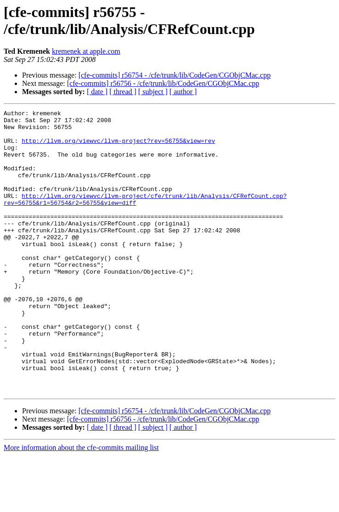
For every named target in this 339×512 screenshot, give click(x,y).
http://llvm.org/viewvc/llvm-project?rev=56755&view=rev (118, 147)
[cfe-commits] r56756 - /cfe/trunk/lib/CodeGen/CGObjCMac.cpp (163, 83)
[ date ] (97, 92)
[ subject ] (153, 92)
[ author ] (183, 92)
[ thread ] (122, 92)
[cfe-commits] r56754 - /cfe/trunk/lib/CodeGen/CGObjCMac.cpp (175, 75)
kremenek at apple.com (86, 51)
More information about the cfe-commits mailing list (81, 504)
